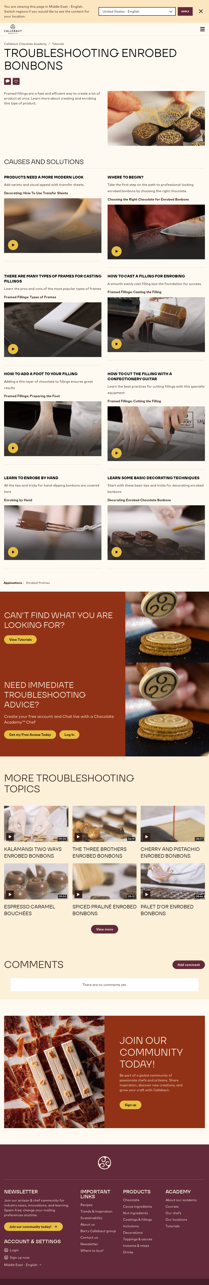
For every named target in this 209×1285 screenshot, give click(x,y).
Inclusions (131, 1226)
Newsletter (89, 1244)
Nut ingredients (135, 1213)
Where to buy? (91, 1250)
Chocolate (131, 1200)
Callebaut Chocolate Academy (25, 44)
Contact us (89, 1237)
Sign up (130, 1105)
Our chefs (173, 1213)
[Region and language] (137, 11)
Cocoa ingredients (137, 1206)
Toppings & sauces (137, 1239)
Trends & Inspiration (96, 1211)
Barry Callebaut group (98, 1231)
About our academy (181, 1200)
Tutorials (58, 44)
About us (87, 1224)
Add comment (189, 965)
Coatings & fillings (137, 1219)
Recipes (86, 1205)
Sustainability (91, 1218)
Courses (172, 1206)
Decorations (133, 1233)
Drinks (128, 1252)
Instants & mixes (136, 1246)
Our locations (176, 1219)
